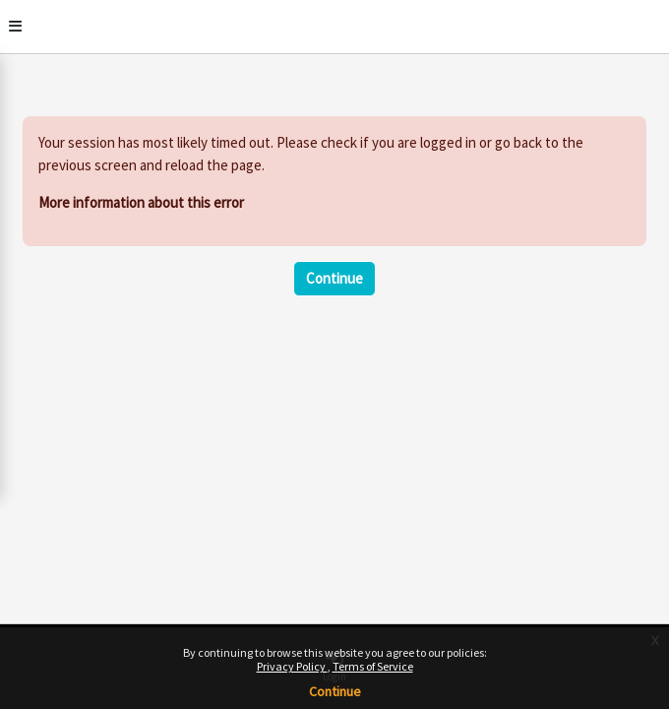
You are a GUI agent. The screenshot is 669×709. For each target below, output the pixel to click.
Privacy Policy (292, 666)
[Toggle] (15, 26)
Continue (335, 691)
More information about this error (141, 202)
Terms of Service (373, 666)
